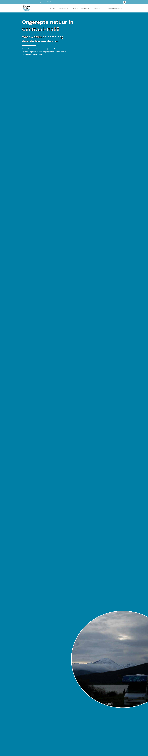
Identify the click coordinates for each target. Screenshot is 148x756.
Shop (40, 2)
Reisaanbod (86, 8)
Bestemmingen (64, 8)
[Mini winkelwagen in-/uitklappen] (48, 2)
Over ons (34, 2)
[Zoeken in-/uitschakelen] (124, 2)
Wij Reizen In (99, 8)
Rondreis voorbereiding (115, 8)
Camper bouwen (26, 2)
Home (53, 8)
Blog (75, 8)
